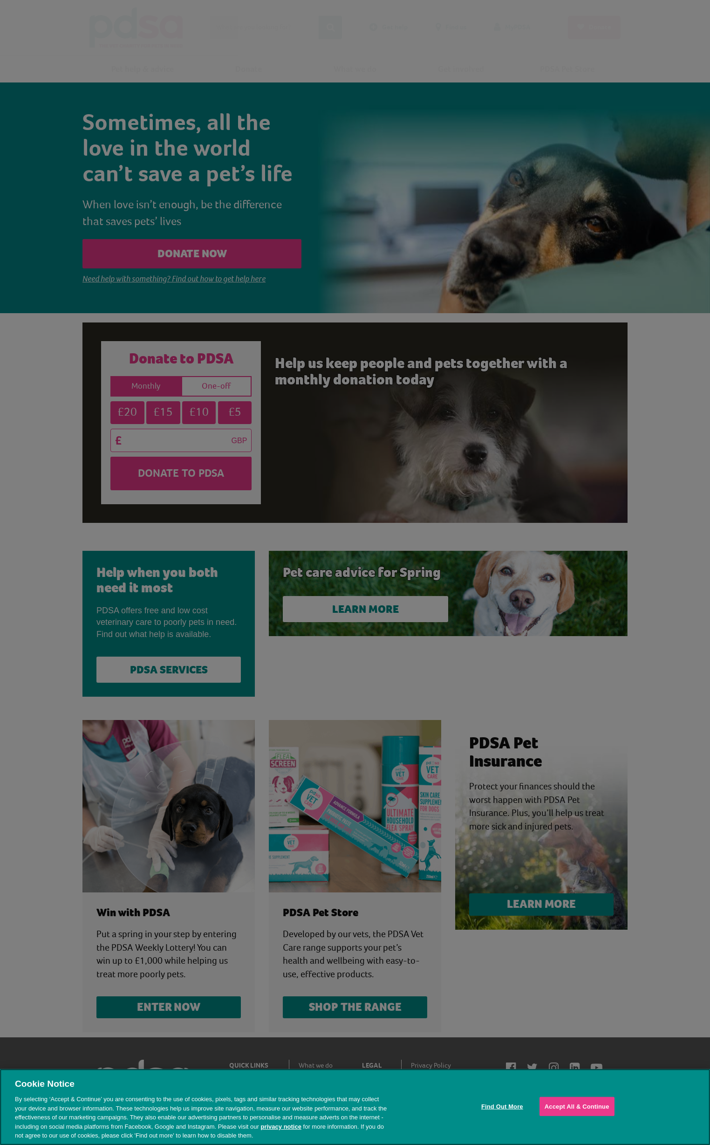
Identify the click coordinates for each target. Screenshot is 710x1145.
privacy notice (280, 1126)
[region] (355, 1107)
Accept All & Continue (577, 1106)
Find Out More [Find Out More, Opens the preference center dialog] (502, 1106)
